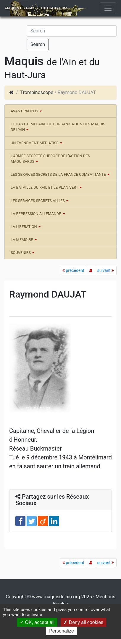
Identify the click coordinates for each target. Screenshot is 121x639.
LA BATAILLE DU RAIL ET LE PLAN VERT (44, 187)
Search (37, 44)
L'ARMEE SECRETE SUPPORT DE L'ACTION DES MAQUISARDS (50, 159)
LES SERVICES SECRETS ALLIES (38, 200)
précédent (73, 270)
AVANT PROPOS (24, 111)
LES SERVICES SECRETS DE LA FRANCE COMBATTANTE (58, 174)
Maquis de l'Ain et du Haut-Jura (36, 8)
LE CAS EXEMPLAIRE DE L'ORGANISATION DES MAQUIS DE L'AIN (58, 127)
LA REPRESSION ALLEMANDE (36, 213)
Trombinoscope (36, 92)
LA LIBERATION (24, 226)
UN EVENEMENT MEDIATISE (35, 143)
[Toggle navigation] (108, 8)
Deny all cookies (83, 622)
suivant (105, 270)
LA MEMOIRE (22, 239)
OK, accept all (37, 622)
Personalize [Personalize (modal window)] (61, 630)
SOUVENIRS (21, 252)
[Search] (72, 31)
